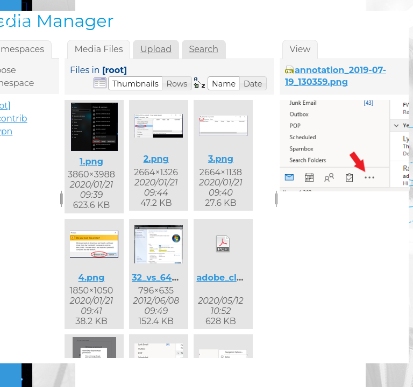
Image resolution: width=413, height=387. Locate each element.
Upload (156, 49)
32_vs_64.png (162, 278)
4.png (92, 278)
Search (203, 49)
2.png (156, 159)
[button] (135, 83)
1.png (91, 161)
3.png (220, 159)
